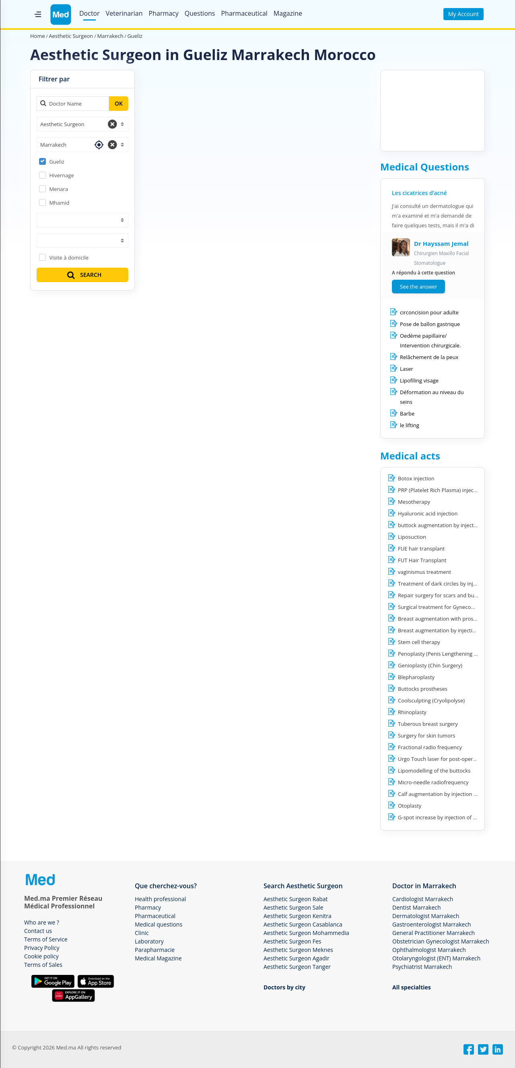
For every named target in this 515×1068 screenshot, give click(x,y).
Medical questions (158, 924)
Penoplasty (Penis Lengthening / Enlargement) (454, 653)
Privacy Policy (41, 948)
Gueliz (56, 161)
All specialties (411, 987)
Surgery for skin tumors (426, 735)
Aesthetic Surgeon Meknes (298, 950)
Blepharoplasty (416, 677)
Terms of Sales (43, 964)
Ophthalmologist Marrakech (429, 950)
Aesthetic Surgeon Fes (292, 941)
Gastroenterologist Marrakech (431, 924)
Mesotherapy (414, 501)
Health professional (160, 899)
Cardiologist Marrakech (422, 899)
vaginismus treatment (424, 572)
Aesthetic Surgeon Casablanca (303, 924)
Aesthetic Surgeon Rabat (296, 899)
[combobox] (82, 124)
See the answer (418, 286)
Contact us (38, 931)
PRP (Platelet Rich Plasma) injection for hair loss (455, 490)
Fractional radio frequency (430, 747)
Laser (406, 368)
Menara (58, 189)
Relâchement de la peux (429, 357)
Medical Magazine (158, 958)
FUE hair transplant (421, 548)
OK (119, 103)
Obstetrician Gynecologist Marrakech (440, 941)
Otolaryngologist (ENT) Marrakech (436, 958)
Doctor (89, 13)
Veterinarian (124, 13)
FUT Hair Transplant (422, 560)
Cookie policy (41, 956)
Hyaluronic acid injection (427, 513)
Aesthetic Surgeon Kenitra (298, 916)
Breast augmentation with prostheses (443, 618)
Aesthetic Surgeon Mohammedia (306, 933)
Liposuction (412, 536)
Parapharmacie (155, 950)
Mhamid (59, 202)
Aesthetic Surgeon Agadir (297, 958)
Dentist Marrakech (416, 907)
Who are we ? (41, 922)
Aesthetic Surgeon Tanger (297, 966)
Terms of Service (46, 939)
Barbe (407, 413)
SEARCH (84, 274)
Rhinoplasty (412, 712)
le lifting (409, 425)
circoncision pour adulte (429, 312)
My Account (463, 14)
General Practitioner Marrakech (433, 933)
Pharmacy (164, 13)
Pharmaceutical (244, 13)
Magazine (288, 13)
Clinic (142, 933)
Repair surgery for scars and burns (440, 595)
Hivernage (61, 175)
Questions (200, 13)
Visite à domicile (69, 257)
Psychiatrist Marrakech (422, 966)
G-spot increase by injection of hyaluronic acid (454, 817)
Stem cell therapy (419, 642)
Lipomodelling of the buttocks (434, 770)
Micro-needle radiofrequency (433, 782)
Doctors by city (284, 987)
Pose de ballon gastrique (430, 324)
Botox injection (416, 478)
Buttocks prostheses (422, 688)
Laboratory (149, 941)
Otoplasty (409, 805)
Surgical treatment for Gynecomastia (442, 607)
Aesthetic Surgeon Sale (293, 907)
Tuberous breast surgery (428, 723)
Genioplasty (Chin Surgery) (430, 665)
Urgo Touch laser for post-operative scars (448, 759)
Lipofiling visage (419, 380)
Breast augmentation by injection (438, 630)
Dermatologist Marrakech (425, 916)
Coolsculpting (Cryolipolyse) (431, 700)
